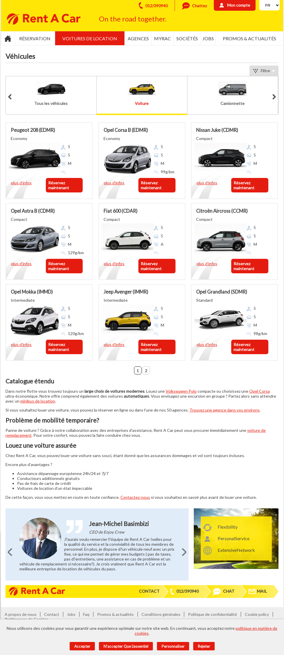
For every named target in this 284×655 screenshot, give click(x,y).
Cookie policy (257, 614)
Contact (149, 591)
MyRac (162, 38)
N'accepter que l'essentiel (126, 646)
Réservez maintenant (58, 185)
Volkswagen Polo (181, 391)
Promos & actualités (249, 38)
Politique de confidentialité (212, 614)
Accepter (82, 646)
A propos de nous (21, 614)
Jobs (208, 38)
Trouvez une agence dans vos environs (224, 409)
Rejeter (204, 646)
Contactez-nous (135, 497)
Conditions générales (161, 614)
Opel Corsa (259, 391)
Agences (138, 38)
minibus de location (37, 401)
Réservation (34, 38)
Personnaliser (173, 646)
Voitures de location (89, 38)
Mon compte (238, 5)
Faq (86, 614)
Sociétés (187, 38)
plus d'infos (21, 182)
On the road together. (133, 18)
